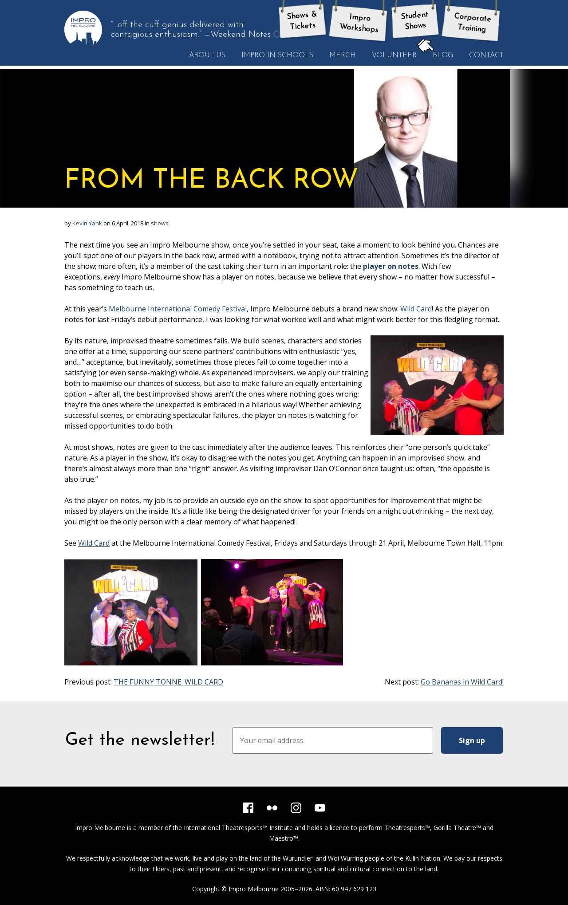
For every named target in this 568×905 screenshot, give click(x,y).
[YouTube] (320, 808)
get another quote (277, 35)
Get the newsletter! (140, 740)
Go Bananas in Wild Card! (462, 682)
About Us (207, 55)
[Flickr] (272, 808)
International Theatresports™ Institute (238, 827)
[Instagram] (296, 808)
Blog (439, 55)
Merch (342, 55)
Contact (486, 55)
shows (160, 223)
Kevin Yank (87, 223)
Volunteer (394, 55)
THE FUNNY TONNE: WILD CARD (168, 682)
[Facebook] (248, 808)
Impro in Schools (277, 55)
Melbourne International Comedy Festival (178, 309)
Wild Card (416, 309)
